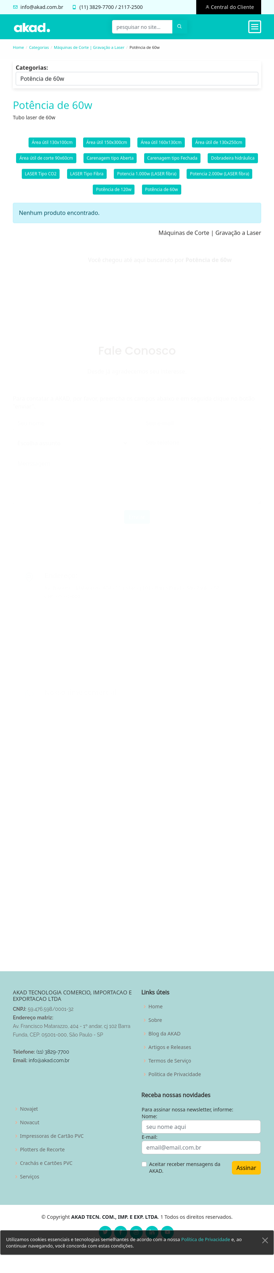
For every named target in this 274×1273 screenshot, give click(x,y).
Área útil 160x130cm (161, 146)
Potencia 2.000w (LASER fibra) (219, 178)
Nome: (149, 1116)
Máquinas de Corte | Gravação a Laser (89, 47)
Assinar (246, 1168)
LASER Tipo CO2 (41, 178)
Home (18, 47)
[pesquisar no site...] (142, 27)
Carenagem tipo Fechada (172, 162)
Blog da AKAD (164, 1033)
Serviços (29, 1176)
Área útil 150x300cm (106, 146)
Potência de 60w (161, 193)
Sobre (155, 1020)
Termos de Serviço (169, 1060)
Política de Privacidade (205, 1250)
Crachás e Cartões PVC (46, 1163)
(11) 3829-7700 (52, 1052)
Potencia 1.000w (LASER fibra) (146, 178)
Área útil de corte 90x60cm (46, 162)
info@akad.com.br (41, 7)
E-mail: (149, 1137)
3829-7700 (101, 7)
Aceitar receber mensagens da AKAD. (184, 1168)
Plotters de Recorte (42, 1149)
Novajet (29, 1108)
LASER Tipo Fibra (86, 178)
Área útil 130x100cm (52, 146)
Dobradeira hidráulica (232, 162)
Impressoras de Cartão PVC (52, 1136)
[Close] (265, 1251)
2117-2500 (130, 7)
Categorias (39, 47)
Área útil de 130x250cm (218, 146)
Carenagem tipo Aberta (110, 162)
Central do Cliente (231, 7)
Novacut (29, 1122)
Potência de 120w (113, 193)
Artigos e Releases (169, 1047)
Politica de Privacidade (174, 1074)
